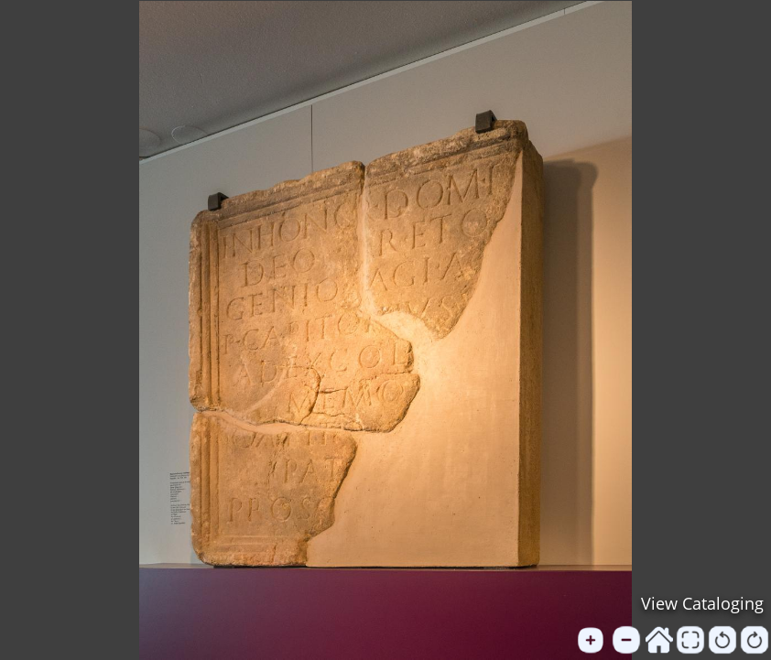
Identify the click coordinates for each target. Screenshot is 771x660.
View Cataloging (702, 603)
